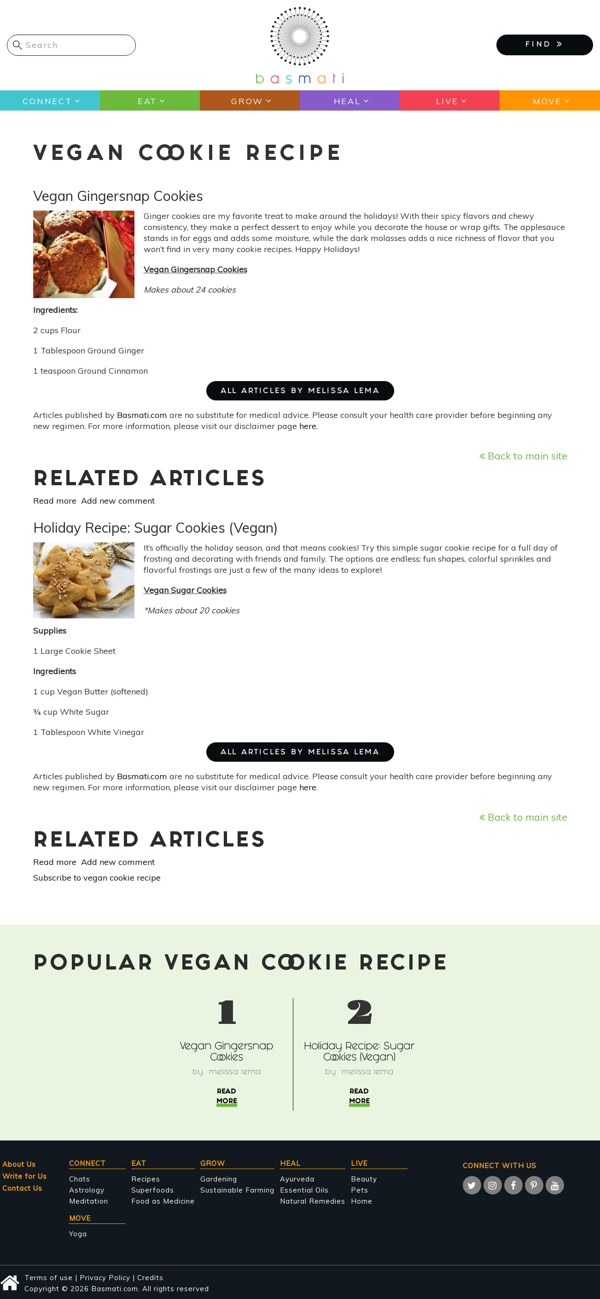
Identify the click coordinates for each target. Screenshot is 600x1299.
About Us (19, 1164)
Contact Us (22, 1188)
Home (362, 1201)
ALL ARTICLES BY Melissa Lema (300, 391)
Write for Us (24, 1176)
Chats (79, 1179)
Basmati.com (142, 415)
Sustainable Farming (237, 1190)
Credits (150, 1277)
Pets (359, 1190)
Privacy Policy (105, 1277)
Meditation (88, 1201)
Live (447, 100)
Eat (147, 100)
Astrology (87, 1190)
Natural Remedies (312, 1201)
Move (547, 100)
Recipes (145, 1179)
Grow (247, 100)
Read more (54, 500)
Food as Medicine (163, 1201)
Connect (47, 100)
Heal (347, 100)
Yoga (78, 1233)
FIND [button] (545, 44)
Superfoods (152, 1190)
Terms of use (48, 1277)
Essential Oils (304, 1190)
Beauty (364, 1179)
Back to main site (523, 455)
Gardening (218, 1179)
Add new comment (118, 500)
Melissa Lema (235, 1072)
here (307, 426)
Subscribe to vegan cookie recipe (97, 877)
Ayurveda (297, 1179)
